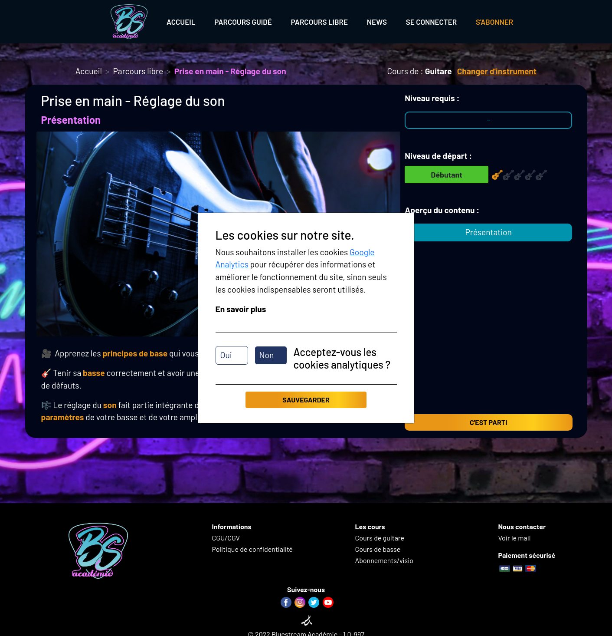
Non (266, 355)
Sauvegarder (305, 399)
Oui (226, 355)
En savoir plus (241, 309)
